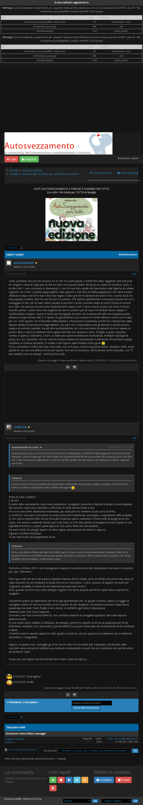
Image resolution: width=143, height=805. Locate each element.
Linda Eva (20, 427)
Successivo (30, 702)
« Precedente (12, 248)
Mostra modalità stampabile (22, 750)
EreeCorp (37, 799)
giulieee (134, 738)
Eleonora (10, 742)
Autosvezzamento (32, 170)
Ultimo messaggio (116, 738)
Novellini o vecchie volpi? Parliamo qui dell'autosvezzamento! (44, 174)
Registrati (29, 159)
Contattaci (104, 779)
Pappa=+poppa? (14, 738)
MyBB (18, 799)
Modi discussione (128, 254)
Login (11, 159)
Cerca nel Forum (101, 172)
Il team (123, 779)
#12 (134, 438)
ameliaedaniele (24, 263)
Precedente (15, 702)
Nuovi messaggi (128, 172)
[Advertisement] (71, 104)
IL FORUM (12, 170)
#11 (134, 274)
